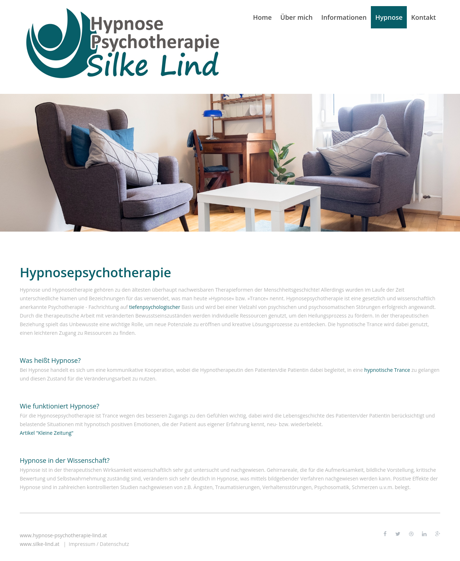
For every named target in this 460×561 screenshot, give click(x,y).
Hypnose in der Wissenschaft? (65, 460)
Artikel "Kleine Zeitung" (46, 432)
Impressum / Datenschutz (99, 544)
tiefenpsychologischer (154, 307)
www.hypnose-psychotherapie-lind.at (63, 535)
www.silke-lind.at (39, 544)
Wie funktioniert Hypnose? (59, 406)
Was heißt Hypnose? (50, 360)
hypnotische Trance (387, 369)
